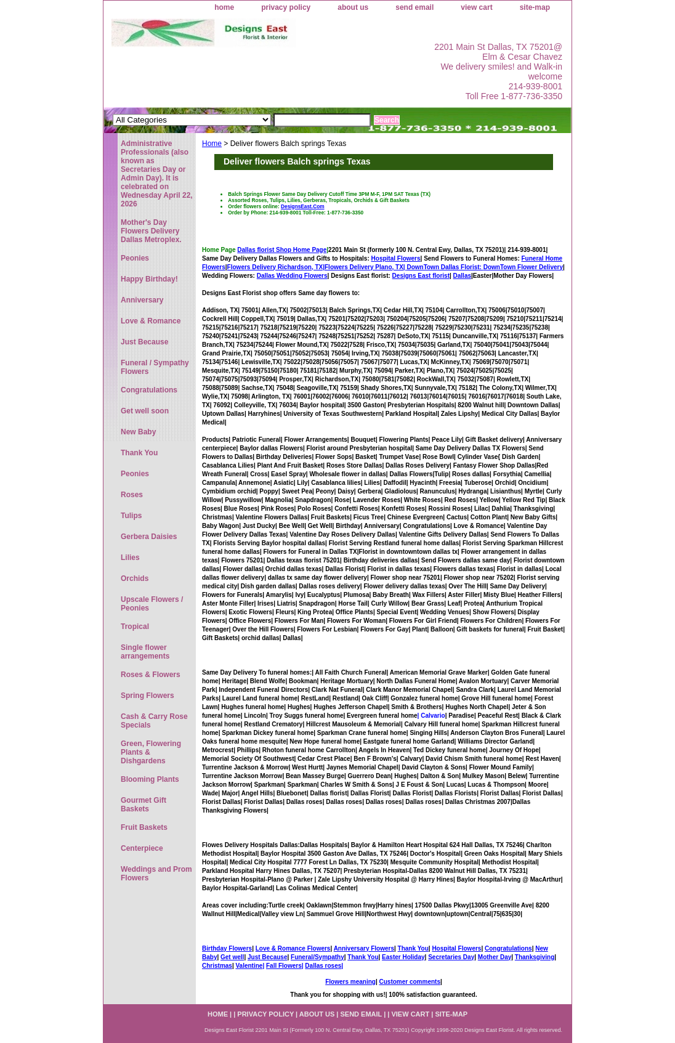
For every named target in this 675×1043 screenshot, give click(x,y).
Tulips (131, 515)
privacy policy (285, 7)
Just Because (267, 957)
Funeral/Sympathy (317, 957)
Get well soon (145, 411)
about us (353, 7)
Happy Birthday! (149, 279)
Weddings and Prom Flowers (156, 873)
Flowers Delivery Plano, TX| (404, 267)
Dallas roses (323, 965)
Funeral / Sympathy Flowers (155, 367)
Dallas (462, 275)
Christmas (217, 965)
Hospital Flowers (396, 258)
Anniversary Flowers (364, 948)
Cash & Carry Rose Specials (154, 720)
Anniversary (142, 300)
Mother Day (494, 957)
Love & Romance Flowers (293, 948)
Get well (232, 957)
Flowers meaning (350, 981)
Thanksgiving (534, 957)
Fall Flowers (284, 965)
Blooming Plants (150, 779)
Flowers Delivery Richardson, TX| (276, 267)
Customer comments (409, 981)
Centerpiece (142, 848)
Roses (132, 494)
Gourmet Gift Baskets (143, 804)
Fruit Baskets (144, 827)
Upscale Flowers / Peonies (152, 603)
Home (212, 143)
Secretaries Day (451, 957)
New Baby (138, 432)
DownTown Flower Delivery (523, 267)
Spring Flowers (147, 695)
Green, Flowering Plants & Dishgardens (151, 752)
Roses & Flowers (150, 674)
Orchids (134, 578)
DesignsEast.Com (303, 206)
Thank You (413, 948)
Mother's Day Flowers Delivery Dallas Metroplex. (151, 231)
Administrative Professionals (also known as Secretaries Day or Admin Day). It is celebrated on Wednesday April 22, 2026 (157, 173)
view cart (476, 7)
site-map (535, 7)
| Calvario (431, 715)
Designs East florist (421, 275)
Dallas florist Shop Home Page (281, 249)
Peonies (135, 258)
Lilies (130, 557)
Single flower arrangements (145, 651)
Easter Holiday (403, 957)
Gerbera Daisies (149, 536)
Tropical (135, 626)
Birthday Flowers (227, 948)
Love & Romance (150, 321)
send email (414, 7)
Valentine (248, 965)
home (224, 7)
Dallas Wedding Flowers (292, 275)
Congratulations (508, 948)
